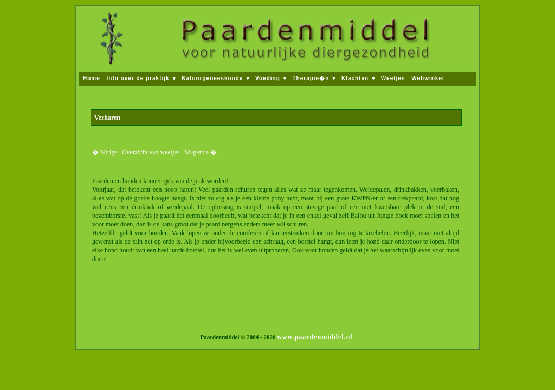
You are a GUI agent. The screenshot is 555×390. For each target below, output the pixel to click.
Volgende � (200, 152)
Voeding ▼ (271, 78)
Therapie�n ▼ (314, 78)
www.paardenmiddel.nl (314, 337)
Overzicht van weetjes (151, 152)
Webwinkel (427, 78)
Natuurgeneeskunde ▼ (216, 78)
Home (92, 78)
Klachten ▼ (359, 78)
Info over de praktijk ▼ (142, 78)
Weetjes (394, 78)
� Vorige (105, 152)
